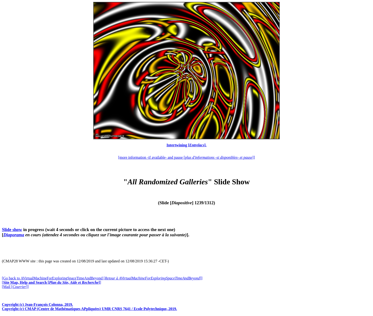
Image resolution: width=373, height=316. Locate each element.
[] (51, 282)
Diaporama (13, 234)
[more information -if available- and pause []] (186, 157)
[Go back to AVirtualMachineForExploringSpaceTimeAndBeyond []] (102, 278)
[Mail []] (15, 287)
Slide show (12, 229)
